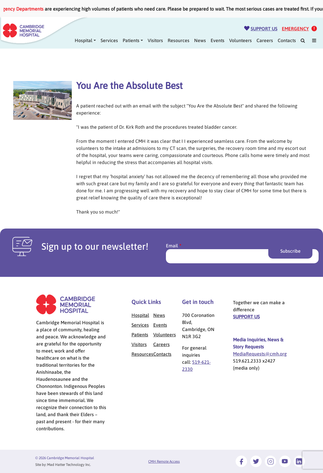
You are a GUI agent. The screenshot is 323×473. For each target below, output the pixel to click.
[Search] (302, 40)
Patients (131, 40)
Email (172, 245)
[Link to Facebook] (241, 461)
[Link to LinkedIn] (299, 461)
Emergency (295, 28)
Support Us (264, 28)
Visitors (155, 40)
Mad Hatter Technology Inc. (69, 465)
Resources (178, 40)
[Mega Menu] (314, 40)
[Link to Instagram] (270, 461)
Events (217, 40)
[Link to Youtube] (285, 461)
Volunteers (240, 40)
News (200, 40)
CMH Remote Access (164, 461)
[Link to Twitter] (256, 461)
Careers (265, 40)
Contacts (287, 40)
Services (109, 40)
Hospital (140, 315)
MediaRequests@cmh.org (260, 353)
